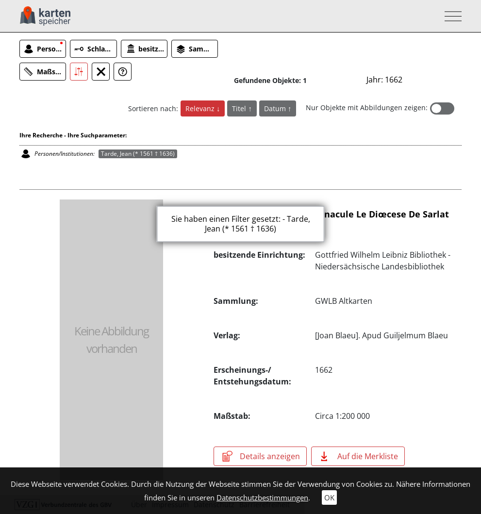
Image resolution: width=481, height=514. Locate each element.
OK (329, 497)
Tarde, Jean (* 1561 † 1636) (138, 153)
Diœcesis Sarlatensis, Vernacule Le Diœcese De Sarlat (331, 214)
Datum (276, 108)
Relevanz (200, 108)
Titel (240, 108)
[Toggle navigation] (450, 16)
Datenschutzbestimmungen (262, 497)
